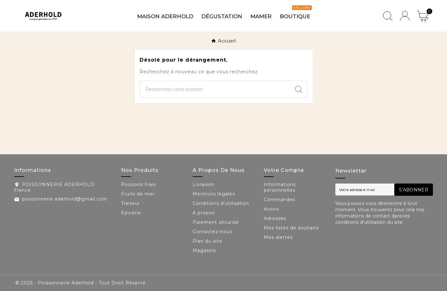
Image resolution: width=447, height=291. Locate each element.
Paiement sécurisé (216, 222)
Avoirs (271, 209)
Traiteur (130, 203)
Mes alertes (278, 237)
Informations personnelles (280, 187)
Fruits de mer (138, 194)
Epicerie (131, 213)
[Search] (298, 89)
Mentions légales (214, 194)
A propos (204, 213)
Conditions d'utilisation (221, 203)
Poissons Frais (138, 184)
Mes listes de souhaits (291, 228)
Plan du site (207, 241)
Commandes (279, 199)
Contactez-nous (212, 231)
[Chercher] (215, 89)
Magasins (204, 250)
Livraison (203, 184)
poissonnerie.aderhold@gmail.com (64, 199)
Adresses (275, 218)
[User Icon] (405, 16)
